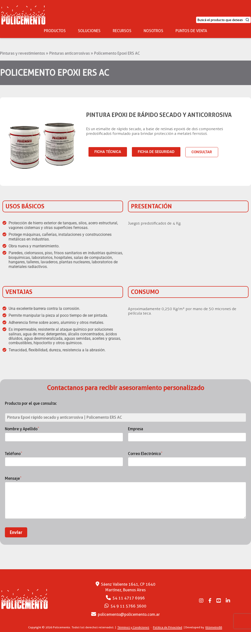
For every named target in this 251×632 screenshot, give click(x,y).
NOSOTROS (153, 30)
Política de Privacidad (167, 627)
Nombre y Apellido (64, 433)
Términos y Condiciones (133, 627)
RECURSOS (122, 30)
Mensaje (125, 498)
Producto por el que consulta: (31, 403)
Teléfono (64, 458)
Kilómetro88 (213, 627)
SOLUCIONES (89, 30)
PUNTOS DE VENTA (191, 30)
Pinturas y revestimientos (22, 53)
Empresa (187, 433)
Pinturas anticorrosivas (69, 53)
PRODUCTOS (55, 30)
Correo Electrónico (187, 458)
